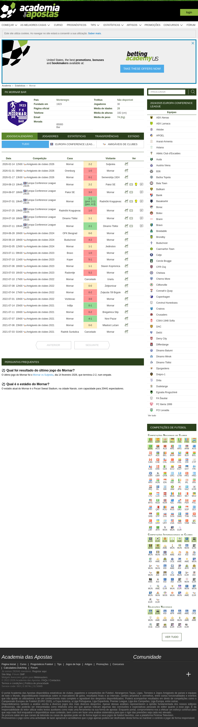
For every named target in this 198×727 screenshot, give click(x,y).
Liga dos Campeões (139, 701)
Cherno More (163, 279)
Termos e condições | (13, 683)
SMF (22, 674)
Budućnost (70, 239)
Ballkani (160, 189)
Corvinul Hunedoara (167, 302)
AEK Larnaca (163, 123)
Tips (95, 25)
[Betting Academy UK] (173, 674)
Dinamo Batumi (164, 350)
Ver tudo (152, 415)
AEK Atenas (162, 117)
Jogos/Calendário (19, 136)
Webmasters (40, 677)
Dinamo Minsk (163, 356)
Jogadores (50, 136)
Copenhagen (163, 296)
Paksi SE (111, 184)
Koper (70, 259)
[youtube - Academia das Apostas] (151, 666)
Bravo (70, 253)
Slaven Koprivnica (110, 266)
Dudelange (162, 386)
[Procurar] (191, 91)
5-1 (90, 259)
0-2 (90, 292)
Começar (10, 25)
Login (189, 12)
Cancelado (90, 279)
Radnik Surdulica (70, 331)
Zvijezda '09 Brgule (110, 292)
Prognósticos (76, 25)
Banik (159, 195)
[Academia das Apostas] (136, 674)
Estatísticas (114, 25)
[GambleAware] (11, 723)
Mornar (70, 164)
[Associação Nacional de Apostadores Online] (37, 723)
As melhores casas (35, 25)
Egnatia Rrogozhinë (166, 392)
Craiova (160, 308)
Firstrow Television (163, 715)
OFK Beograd (70, 233)
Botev (159, 213)
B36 (158, 171)
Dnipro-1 (160, 374)
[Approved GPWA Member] (25, 723)
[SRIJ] (68, 723)
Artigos (134, 25)
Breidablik (161, 231)
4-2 (90, 239)
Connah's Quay (164, 290)
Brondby (160, 237)
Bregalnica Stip (111, 312)
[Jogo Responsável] (54, 723)
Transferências (106, 136)
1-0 (90, 170)
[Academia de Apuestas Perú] (181, 674)
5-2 (90, 272)
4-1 (90, 318)
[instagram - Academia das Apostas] (166, 666)
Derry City (161, 338)
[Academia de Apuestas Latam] (166, 674)
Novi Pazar (110, 318)
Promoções (152, 25)
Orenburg (70, 170)
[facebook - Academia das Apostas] (158, 666)
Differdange (162, 344)
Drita (158, 380)
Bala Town (161, 183)
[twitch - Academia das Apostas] (136, 666)
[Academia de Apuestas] (158, 674)
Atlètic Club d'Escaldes (168, 153)
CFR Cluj (161, 267)
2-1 (90, 198)
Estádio (133, 136)
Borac (159, 207)
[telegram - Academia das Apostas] (173, 666)
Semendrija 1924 (111, 177)
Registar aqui (39, 671)
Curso (58, 25)
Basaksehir (162, 201)
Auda (159, 159)
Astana (160, 147)
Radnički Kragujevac (110, 201)
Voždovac (70, 299)
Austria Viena (163, 165)
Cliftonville (161, 284)
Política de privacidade (37, 683)
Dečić (159, 332)
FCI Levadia (162, 410)
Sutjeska (110, 164)
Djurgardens (162, 368)
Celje (159, 255)
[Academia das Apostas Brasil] (144, 674)
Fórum (191, 25)
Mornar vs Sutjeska (43, 374)
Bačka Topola (163, 177)
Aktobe (160, 129)
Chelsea (160, 273)
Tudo (25, 144)
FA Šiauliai (161, 398)
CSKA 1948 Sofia (165, 320)
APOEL (160, 135)
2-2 (90, 164)
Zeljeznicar (110, 285)
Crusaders (161, 314)
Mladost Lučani (111, 325)
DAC (158, 326)
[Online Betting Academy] (151, 674)
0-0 (90, 233)
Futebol (110, 693)
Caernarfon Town (165, 249)
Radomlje (70, 272)
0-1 (90, 177)
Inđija (70, 305)
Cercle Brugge (164, 261)
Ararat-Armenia (164, 141)
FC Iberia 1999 (164, 404)
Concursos (173, 25)
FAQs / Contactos (51, 680)
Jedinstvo (111, 246)
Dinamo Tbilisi (69, 218)
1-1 (90, 218)
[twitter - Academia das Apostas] (144, 666)
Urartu (110, 279)
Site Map (6, 674)
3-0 (90, 192)
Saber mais (94, 33)
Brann (159, 219)
